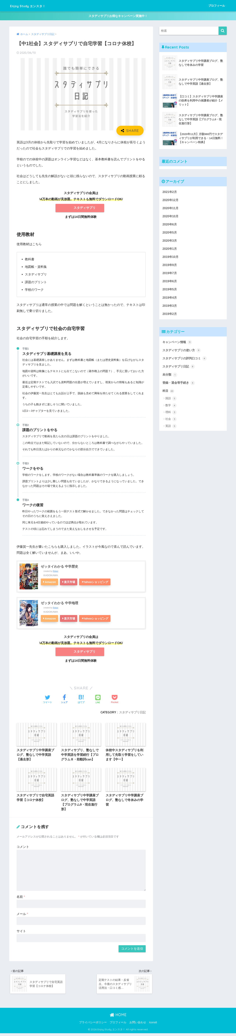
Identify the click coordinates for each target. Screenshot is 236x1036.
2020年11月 (170, 209)
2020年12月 (170, 201)
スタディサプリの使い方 (182, 353)
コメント (23, 849)
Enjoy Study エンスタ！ (35, 5)
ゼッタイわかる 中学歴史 (59, 567)
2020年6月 (169, 225)
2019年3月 (169, 308)
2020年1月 (169, 250)
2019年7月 (169, 275)
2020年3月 (169, 242)
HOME (118, 1017)
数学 (171, 409)
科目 (168, 394)
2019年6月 (169, 283)
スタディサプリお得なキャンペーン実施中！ (118, 16)
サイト (21, 933)
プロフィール (216, 5)
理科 (171, 416)
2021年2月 (169, 192)
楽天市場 (69, 583)
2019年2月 (169, 316)
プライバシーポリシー (93, 1025)
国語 (171, 402)
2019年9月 (169, 266)
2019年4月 (169, 299)
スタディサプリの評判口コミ (185, 361)
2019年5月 (169, 291)
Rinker (55, 572)
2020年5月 (169, 233)
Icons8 (153, 1025)
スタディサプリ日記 (132, 713)
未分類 (170, 377)
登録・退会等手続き (179, 386)
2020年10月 (170, 217)
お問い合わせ (137, 1025)
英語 (171, 429)
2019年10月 (170, 258)
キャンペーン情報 (177, 345)
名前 (21, 899)
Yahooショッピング (95, 583)
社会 (171, 422)
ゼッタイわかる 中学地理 (59, 604)
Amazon (50, 583)
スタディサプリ (84, 209)
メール (22, 916)
